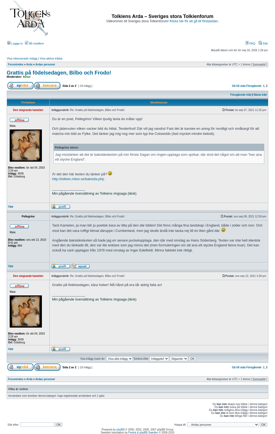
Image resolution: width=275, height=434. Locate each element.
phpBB (121, 429)
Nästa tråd (260, 94)
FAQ (250, 43)
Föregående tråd (240, 94)
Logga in (15, 43)
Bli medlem (34, 43)
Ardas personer (45, 64)
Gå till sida (239, 85)
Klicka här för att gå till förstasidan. (194, 21)
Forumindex (15, 64)
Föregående (254, 85)
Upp (10, 206)
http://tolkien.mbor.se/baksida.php (78, 179)
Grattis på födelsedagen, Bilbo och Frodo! (59, 73)
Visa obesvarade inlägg (22, 58)
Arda (29, 64)
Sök (263, 43)
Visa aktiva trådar (51, 58)
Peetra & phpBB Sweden (143, 432)
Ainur (27, 76)
